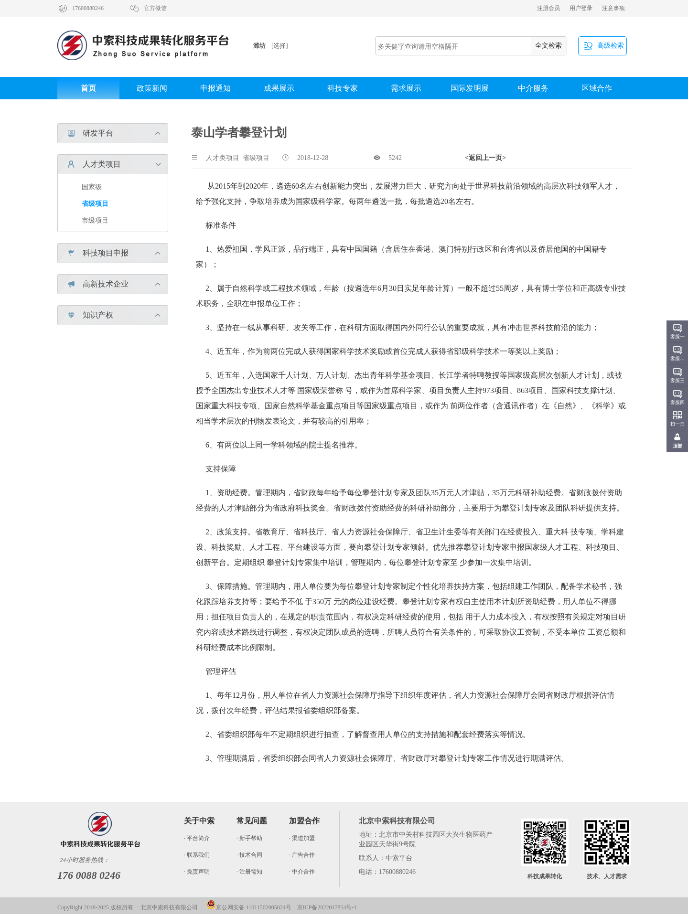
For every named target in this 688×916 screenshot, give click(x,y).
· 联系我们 (197, 855)
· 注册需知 (249, 871)
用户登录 (581, 8)
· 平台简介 (197, 838)
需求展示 (406, 88)
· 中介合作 (302, 871)
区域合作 (596, 88)
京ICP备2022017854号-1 (327, 907)
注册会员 (548, 8)
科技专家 (342, 88)
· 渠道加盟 (302, 838)
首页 (88, 88)
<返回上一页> (485, 157)
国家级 (92, 187)
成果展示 (279, 88)
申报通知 (215, 88)
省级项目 (95, 203)
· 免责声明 (197, 871)
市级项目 (95, 220)
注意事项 (613, 8)
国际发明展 (470, 88)
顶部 (677, 445)
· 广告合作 (302, 855)
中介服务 (533, 88)
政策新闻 (152, 88)
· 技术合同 (249, 855)
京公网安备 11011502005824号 (248, 907)
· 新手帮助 (249, 838)
